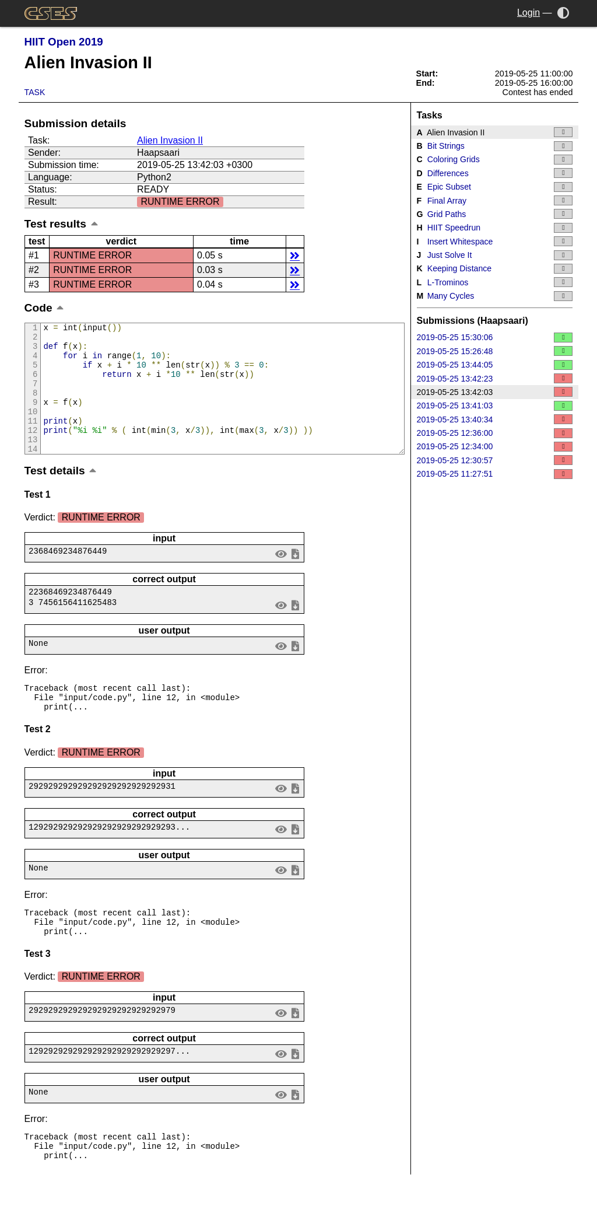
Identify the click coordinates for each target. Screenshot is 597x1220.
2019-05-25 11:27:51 (495, 474)
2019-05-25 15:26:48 (495, 351)
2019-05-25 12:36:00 (495, 433)
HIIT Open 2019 (63, 42)
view (280, 578)
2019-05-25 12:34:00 (495, 447)
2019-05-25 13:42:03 (495, 392)
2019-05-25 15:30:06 (495, 337)
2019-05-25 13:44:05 (495, 365)
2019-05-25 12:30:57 (495, 460)
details (295, 255)
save (295, 578)
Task (34, 92)
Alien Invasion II (170, 140)
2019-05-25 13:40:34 (495, 419)
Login (528, 13)
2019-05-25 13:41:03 (495, 406)
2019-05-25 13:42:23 (495, 378)
